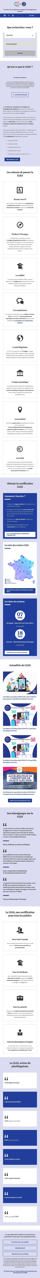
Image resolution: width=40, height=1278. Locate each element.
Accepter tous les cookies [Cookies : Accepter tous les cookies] (20, 1242)
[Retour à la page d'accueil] (20, 4)
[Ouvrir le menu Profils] (13, 15)
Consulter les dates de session (17, 644)
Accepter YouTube (21, 93)
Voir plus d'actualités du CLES (20, 792)
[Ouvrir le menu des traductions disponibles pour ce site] (33, 15)
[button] (9, 15)
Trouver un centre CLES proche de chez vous (19, 582)
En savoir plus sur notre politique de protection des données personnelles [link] (20, 1271)
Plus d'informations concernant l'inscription (18, 526)
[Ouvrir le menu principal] (5, 15)
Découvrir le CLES (12, 151)
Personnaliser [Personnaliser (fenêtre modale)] (20, 1248)
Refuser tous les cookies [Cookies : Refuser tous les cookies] (20, 1254)
